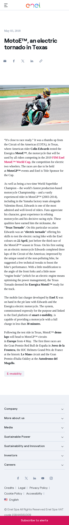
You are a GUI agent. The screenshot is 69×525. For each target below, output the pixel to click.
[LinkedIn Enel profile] (34, 478)
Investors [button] (10, 455)
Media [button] (8, 427)
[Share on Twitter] (23, 61)
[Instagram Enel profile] (51, 478)
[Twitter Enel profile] (26, 478)
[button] (6, 5)
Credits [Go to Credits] (9, 488)
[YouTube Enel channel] (43, 478)
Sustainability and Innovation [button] (24, 446)
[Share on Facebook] (14, 61)
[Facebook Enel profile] (18, 478)
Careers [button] (9, 464)
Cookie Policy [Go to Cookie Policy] (13, 493)
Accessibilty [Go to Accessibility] (34, 493)
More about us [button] (14, 418)
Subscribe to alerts (34, 520)
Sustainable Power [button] (17, 436)
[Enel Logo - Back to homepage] (33, 5)
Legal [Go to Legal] (21, 488)
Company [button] (10, 408)
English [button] (11, 499)
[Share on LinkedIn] (32, 61)
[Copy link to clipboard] (41, 61)
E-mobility (14, 373)
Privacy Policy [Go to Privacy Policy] (39, 488)
